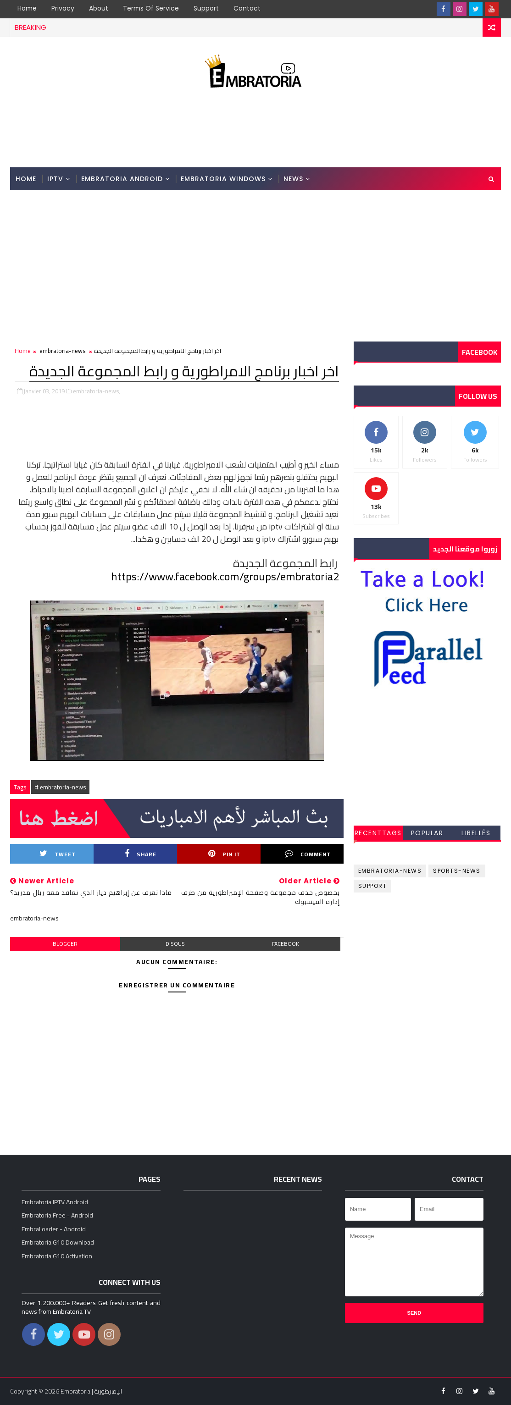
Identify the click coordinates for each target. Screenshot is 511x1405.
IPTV (55, 178)
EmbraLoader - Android (54, 1229)
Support (206, 8)
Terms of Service (151, 8)
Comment (308, 854)
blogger (65, 943)
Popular (427, 832)
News (293, 178)
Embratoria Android (122, 178)
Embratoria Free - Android (57, 1215)
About (98, 8)
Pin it (224, 854)
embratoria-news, (96, 391)
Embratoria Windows (223, 178)
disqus (175, 943)
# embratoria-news (60, 787)
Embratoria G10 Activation (57, 1256)
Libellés (475, 832)
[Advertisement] (255, 130)
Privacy (62, 8)
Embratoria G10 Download (58, 1242)
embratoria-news (62, 350)
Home (27, 8)
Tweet (57, 854)
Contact (247, 8)
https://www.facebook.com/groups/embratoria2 (225, 576)
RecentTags (378, 832)
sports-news (457, 871)
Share (140, 854)
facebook (285, 943)
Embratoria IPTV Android (55, 1202)
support (372, 886)
